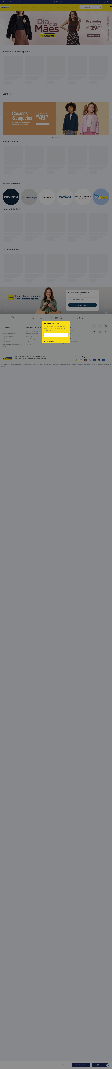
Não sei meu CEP (50, 341)
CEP (46, 334)
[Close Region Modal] (68, 323)
